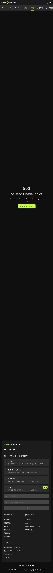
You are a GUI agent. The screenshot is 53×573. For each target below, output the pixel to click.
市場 (32, 8)
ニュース (28, 523)
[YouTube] (9, 449)
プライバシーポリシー (21, 570)
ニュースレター (15, 8)
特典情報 (26, 8)
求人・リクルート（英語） (12, 551)
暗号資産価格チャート (32, 526)
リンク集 (7, 558)
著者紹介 (7, 526)
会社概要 (7, 519)
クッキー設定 (41, 570)
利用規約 (7, 533)
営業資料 (28, 519)
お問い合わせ (8, 554)
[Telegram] (14, 449)
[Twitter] (5, 449)
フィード (5, 8)
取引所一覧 (29, 530)
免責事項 (7, 536)
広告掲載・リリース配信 (12, 547)
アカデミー (29, 533)
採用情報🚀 (7, 523)
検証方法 (7, 530)
